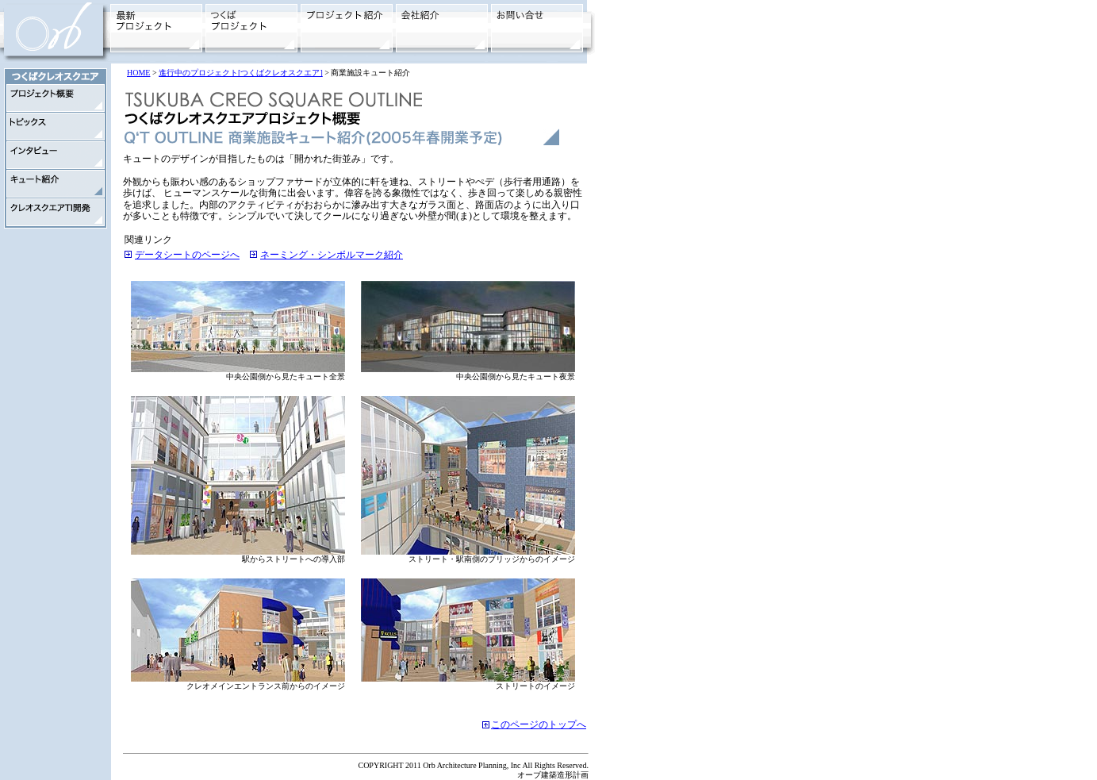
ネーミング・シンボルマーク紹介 (331, 254)
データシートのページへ (187, 254)
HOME (138, 72)
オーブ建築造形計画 (553, 774)
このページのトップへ (538, 724)
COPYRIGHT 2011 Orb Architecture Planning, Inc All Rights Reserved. (473, 765)
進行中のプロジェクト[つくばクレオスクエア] (241, 72)
